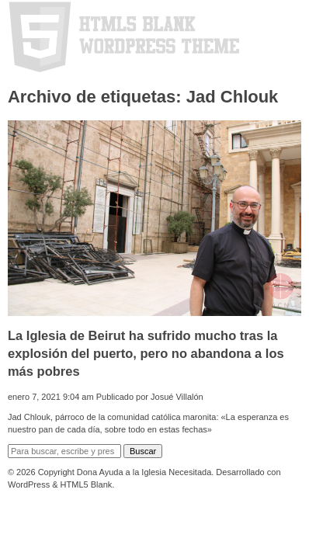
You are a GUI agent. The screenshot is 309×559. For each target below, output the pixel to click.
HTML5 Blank (87, 484)
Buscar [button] (143, 451)
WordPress (29, 484)
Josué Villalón (177, 396)
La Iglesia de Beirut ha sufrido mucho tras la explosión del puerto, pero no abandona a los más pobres (146, 353)
